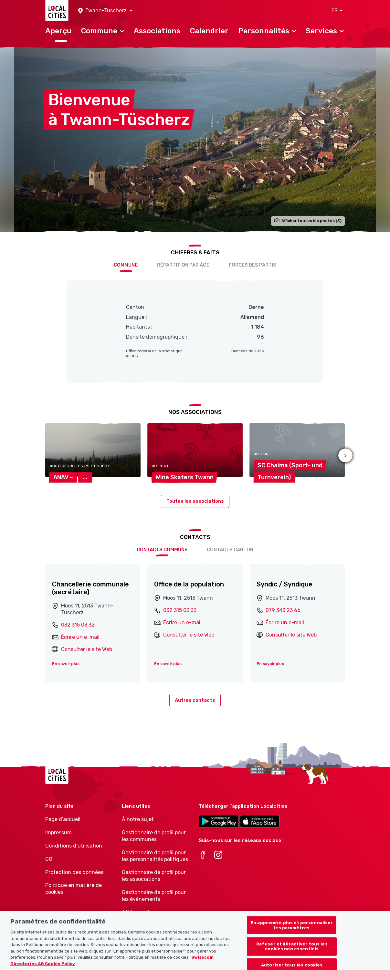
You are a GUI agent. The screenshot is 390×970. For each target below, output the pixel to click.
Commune (126, 265)
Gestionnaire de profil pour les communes (154, 835)
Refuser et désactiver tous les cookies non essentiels (292, 952)
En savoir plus (65, 663)
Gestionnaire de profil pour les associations (154, 875)
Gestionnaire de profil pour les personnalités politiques (155, 855)
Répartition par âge (183, 265)
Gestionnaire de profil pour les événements (154, 895)
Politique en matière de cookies (73, 888)
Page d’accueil (62, 819)
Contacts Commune (162, 550)
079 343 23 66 (283, 610)
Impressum (58, 832)
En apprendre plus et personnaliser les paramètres (292, 931)
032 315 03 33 (179, 610)
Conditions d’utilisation (73, 846)
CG (48, 859)
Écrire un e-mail (80, 637)
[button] (105, 10)
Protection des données (74, 872)
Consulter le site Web (86, 649)
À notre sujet (138, 819)
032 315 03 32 (78, 625)
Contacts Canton (230, 550)
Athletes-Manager (144, 912)
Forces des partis (252, 265)
